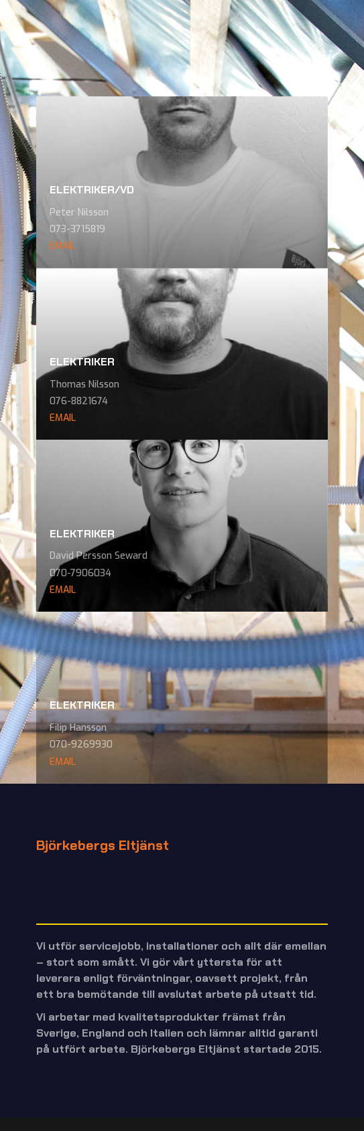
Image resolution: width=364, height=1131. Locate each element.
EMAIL (63, 246)
